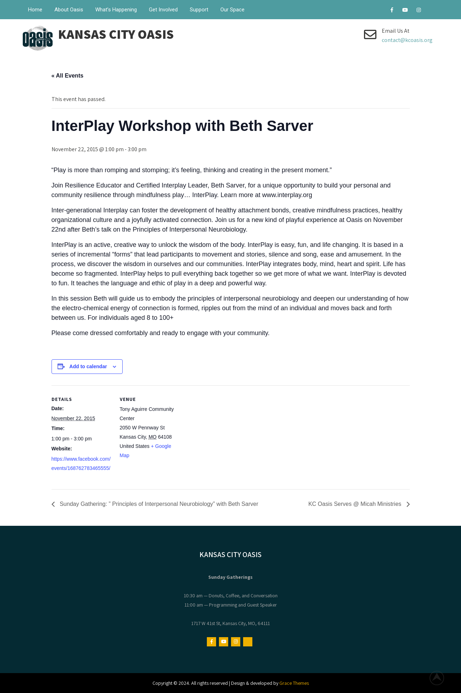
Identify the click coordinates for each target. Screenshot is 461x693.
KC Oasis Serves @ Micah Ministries (355, 504)
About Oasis (68, 9)
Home (35, 9)
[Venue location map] (225, 434)
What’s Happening (116, 9)
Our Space (232, 9)
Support (199, 9)
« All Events (68, 76)
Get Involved (163, 9)
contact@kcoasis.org (407, 40)
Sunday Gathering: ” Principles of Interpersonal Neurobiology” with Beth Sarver (158, 504)
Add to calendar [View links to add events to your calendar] (88, 366)
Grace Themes (294, 683)
